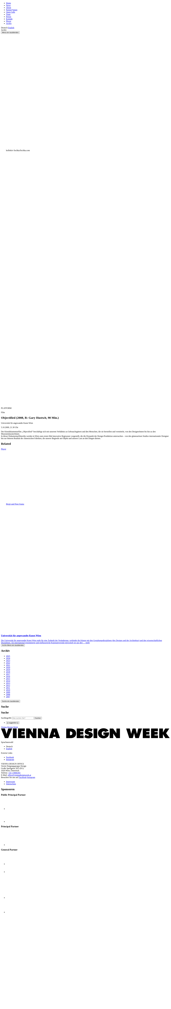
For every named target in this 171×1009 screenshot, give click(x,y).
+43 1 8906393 (14, 773)
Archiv (9, 23)
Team (8, 14)
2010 (8, 690)
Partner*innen (11, 10)
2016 (8, 676)
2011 (8, 688)
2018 (8, 672)
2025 (8, 656)
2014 (8, 681)
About (8, 8)
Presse (8, 17)
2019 (8, 670)
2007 (8, 697)
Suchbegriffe (6, 718)
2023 (8, 660)
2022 (8, 663)
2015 (8, 679)
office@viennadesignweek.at (19, 775)
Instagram (31, 777)
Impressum (10, 782)
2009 (8, 692)
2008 (8, 694)
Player (8, 21)
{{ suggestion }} (12, 723)
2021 (8, 665)
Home (8, 3)
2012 (8, 685)
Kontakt (9, 19)
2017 (8, 674)
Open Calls (10, 12)
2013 (8, 683)
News (8, 5)
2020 (8, 667)
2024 (8, 658)
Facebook (23, 777)
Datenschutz (11, 784)
